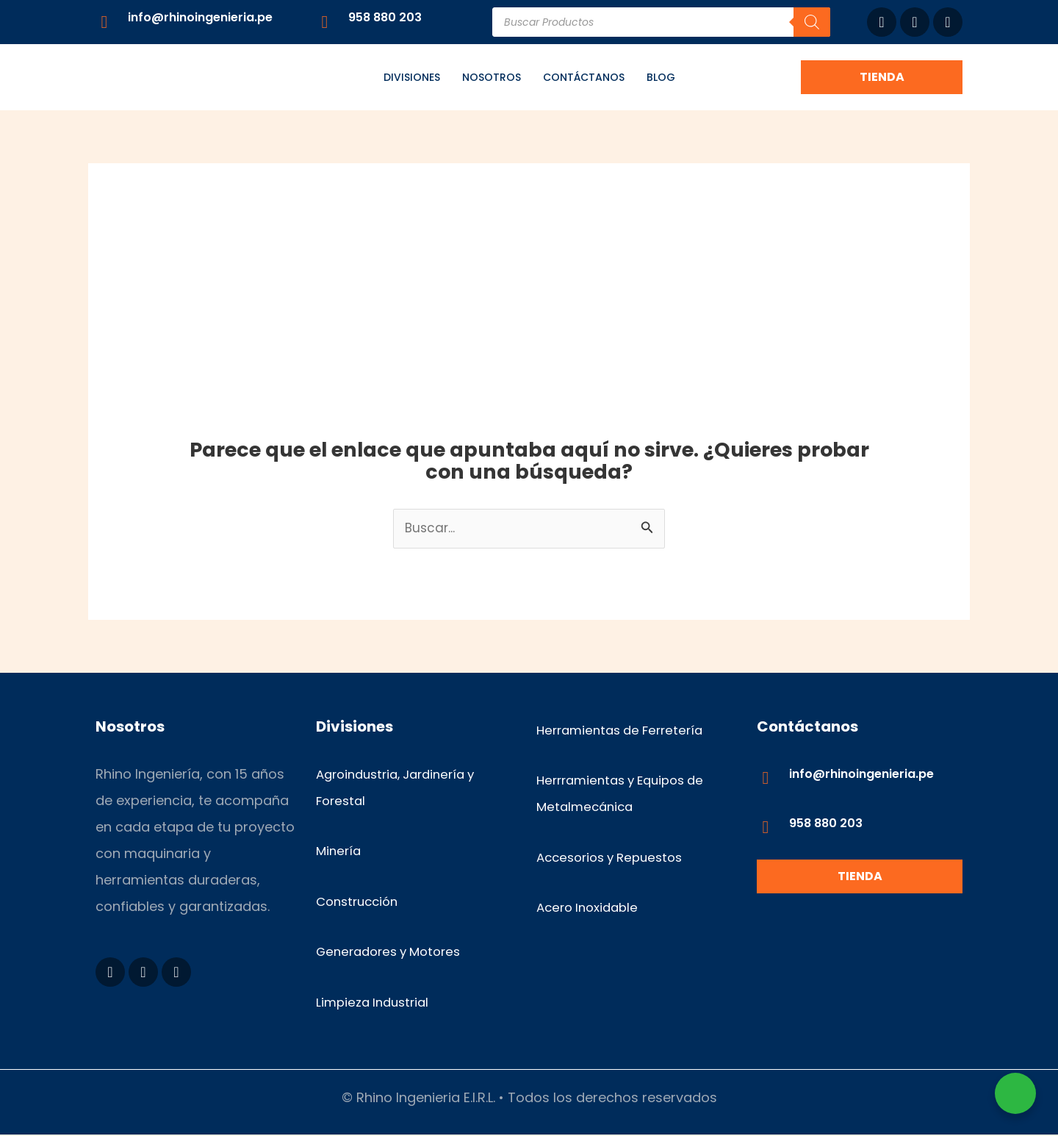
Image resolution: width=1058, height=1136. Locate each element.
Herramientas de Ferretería (625, 730)
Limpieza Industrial (376, 1003)
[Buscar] (812, 22)
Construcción (360, 902)
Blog (661, 77)
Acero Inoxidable (591, 908)
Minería (340, 852)
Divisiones (412, 77)
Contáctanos (584, 77)
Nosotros (491, 77)
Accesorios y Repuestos (615, 858)
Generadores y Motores (394, 952)
